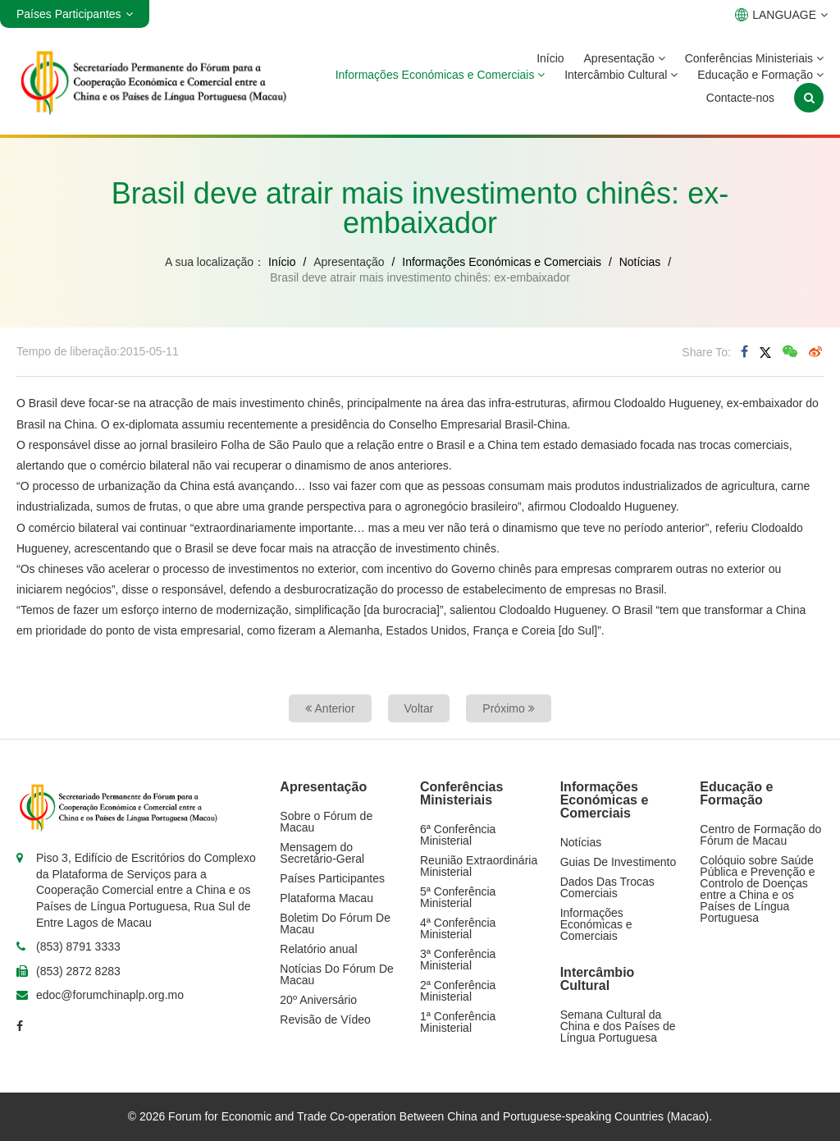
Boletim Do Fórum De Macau (335, 923)
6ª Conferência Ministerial (457, 835)
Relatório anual (318, 948)
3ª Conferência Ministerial (457, 959)
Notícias (640, 261)
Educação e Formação (760, 74)
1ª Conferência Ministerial (457, 1022)
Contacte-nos (740, 97)
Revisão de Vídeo (325, 1019)
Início (550, 58)
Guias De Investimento (618, 861)
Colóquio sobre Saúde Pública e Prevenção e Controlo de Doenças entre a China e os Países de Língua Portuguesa (757, 889)
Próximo (508, 708)
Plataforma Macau (326, 898)
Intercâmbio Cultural (621, 74)
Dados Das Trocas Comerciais (607, 887)
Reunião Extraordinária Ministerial (478, 866)
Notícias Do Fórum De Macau (336, 974)
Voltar (419, 708)
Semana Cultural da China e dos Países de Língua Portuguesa (618, 1026)
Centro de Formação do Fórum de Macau (760, 835)
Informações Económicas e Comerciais (441, 74)
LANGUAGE (781, 14)
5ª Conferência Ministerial (457, 897)
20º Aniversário (318, 999)
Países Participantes (332, 878)
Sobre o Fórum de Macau (326, 821)
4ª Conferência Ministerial (457, 928)
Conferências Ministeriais (754, 58)
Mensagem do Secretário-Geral (322, 853)
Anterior (329, 708)
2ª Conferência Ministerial (457, 990)
